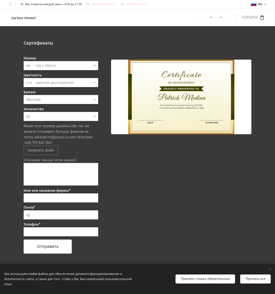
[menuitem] (193, 17)
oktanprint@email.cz (103, 4)
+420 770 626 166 (136, 4)
